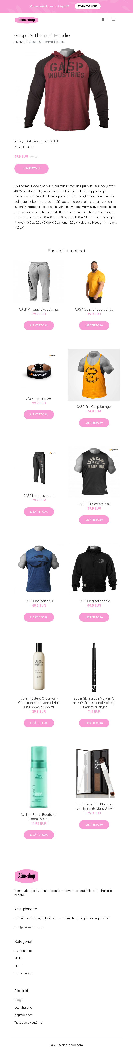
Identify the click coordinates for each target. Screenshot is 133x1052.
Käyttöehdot (23, 1015)
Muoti (18, 966)
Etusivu (19, 42)
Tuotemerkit (41, 141)
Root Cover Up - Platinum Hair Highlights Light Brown (94, 806)
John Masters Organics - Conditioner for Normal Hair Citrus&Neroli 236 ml (39, 702)
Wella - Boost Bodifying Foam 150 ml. (38, 817)
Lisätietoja (31, 168)
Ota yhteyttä (23, 1007)
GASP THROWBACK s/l (94, 504)
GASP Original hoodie (94, 601)
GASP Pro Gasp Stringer (94, 407)
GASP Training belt (39, 398)
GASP (55, 141)
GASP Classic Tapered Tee (94, 309)
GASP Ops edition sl (39, 601)
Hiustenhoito (23, 951)
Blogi (18, 1000)
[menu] (114, 19)
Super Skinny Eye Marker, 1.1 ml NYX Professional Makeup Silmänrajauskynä (94, 702)
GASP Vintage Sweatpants (39, 309)
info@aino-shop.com (29, 927)
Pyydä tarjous (87, 6)
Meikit (18, 958)
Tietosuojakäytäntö (28, 1022)
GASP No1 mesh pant (39, 496)
